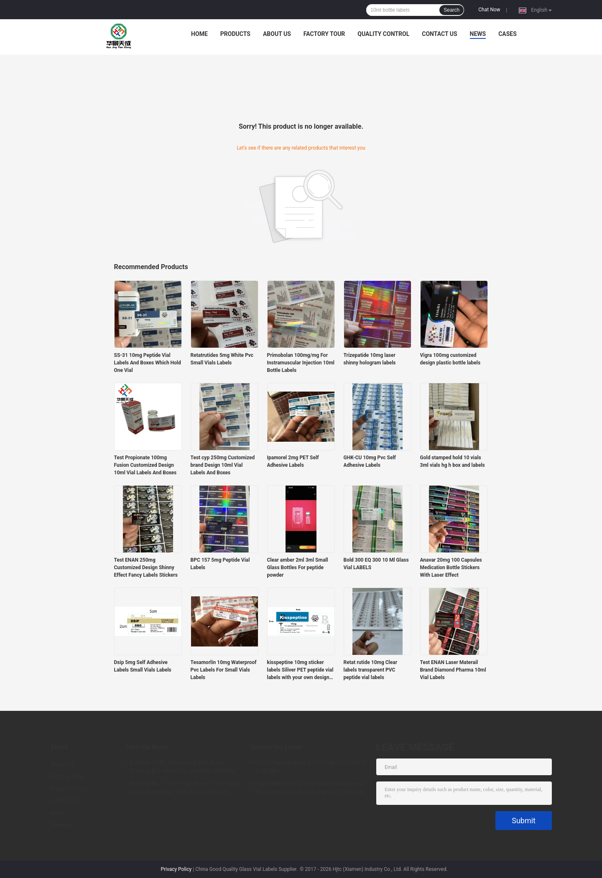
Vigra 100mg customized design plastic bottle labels (450, 359)
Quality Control (383, 34)
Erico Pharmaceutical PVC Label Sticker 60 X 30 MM (311, 766)
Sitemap (61, 825)
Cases (507, 34)
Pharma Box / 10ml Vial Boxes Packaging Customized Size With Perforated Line (184, 787)
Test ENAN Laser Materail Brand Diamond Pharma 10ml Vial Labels (453, 669)
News (478, 34)
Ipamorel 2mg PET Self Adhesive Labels (293, 461)
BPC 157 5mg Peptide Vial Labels (220, 563)
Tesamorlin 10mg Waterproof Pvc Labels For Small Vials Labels (224, 669)
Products (235, 34)
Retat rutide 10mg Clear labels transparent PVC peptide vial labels (371, 669)
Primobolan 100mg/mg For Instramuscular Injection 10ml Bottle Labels (300, 362)
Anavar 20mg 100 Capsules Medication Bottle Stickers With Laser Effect (451, 567)
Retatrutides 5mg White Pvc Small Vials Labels (222, 359)
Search (451, 10)
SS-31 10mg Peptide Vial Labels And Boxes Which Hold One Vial (147, 362)
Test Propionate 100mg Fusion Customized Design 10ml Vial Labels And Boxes (145, 465)
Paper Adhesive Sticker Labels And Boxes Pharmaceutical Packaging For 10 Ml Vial (309, 787)
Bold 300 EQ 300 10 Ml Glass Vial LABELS (376, 563)
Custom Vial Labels (276, 747)
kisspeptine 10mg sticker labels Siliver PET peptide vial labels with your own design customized (300, 670)
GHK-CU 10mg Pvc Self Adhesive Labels (370, 461)
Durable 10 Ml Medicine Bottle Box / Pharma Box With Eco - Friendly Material (182, 766)
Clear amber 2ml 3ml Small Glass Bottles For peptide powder (297, 567)
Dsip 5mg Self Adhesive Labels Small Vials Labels (142, 666)
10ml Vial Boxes (146, 747)
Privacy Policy (176, 869)
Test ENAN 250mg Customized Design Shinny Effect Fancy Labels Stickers (146, 567)
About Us (277, 34)
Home (199, 34)
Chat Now (489, 10)
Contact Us (439, 34)
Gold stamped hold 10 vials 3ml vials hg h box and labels (452, 461)
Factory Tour (324, 34)
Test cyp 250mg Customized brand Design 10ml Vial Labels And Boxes (223, 465)
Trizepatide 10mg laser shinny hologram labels (370, 359)
